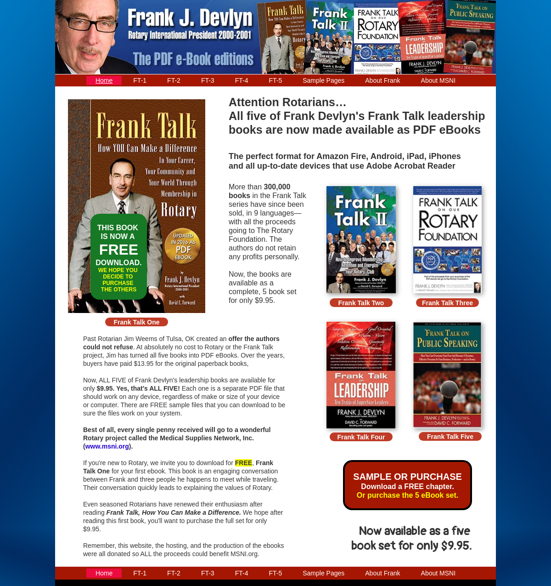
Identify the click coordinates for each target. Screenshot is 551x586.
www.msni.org (107, 446)
